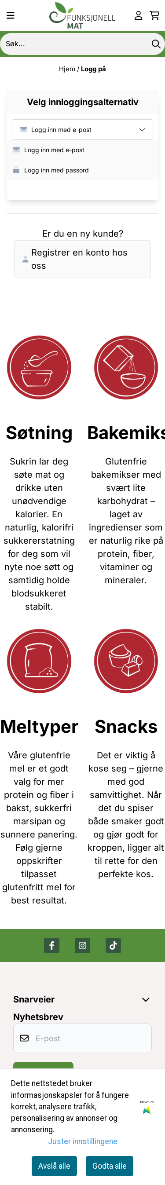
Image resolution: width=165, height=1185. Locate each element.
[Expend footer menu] (147, 999)
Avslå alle (54, 1166)
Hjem (68, 69)
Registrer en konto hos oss (75, 259)
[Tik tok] (113, 945)
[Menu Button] (10, 15)
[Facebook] (51, 945)
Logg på (93, 69)
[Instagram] (82, 945)
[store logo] (82, 15)
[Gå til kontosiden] (138, 15)
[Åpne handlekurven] (154, 15)
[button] (85, 150)
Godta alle (109, 1166)
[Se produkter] (39, 368)
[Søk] (82, 44)
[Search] (156, 44)
